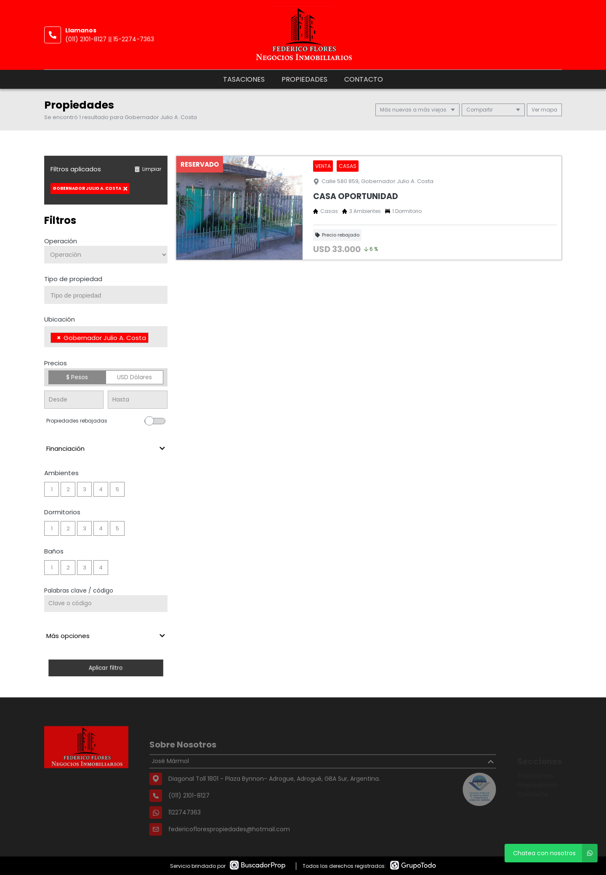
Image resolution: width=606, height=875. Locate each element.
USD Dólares (134, 377)
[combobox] (105, 295)
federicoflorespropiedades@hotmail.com (229, 846)
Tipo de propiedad (73, 278)
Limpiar (147, 169)
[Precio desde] (74, 400)
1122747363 (184, 829)
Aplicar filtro (106, 668)
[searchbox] (108, 295)
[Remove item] (59, 338)
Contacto (363, 79)
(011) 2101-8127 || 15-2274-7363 (109, 39)
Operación (60, 241)
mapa (544, 109)
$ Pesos (77, 377)
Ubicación (59, 319)
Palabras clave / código (78, 590)
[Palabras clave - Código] (105, 603)
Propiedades (304, 79)
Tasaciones (244, 79)
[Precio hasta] (137, 400)
